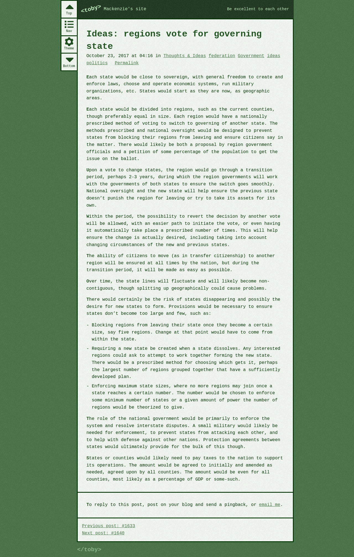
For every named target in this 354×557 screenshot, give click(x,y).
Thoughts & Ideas (184, 56)
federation (222, 56)
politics (97, 63)
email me (269, 504)
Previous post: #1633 (108, 526)
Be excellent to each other (258, 9)
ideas (273, 56)
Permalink (127, 63)
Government (251, 56)
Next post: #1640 (103, 533)
